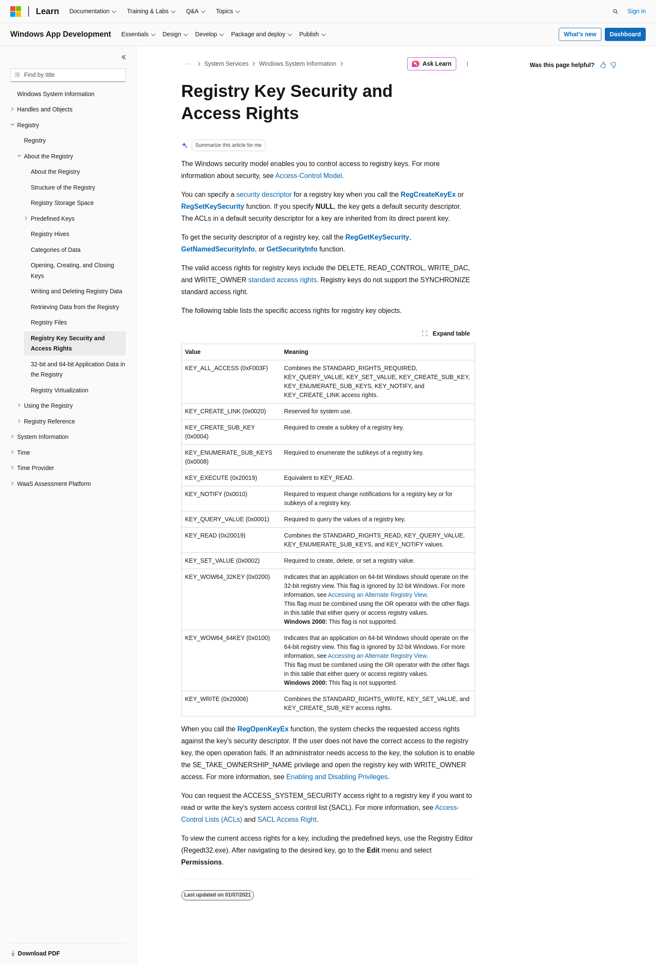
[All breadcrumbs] (188, 64)
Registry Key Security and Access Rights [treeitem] (68, 343)
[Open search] (615, 11)
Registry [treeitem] (35, 140)
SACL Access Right (286, 819)
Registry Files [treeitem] (49, 322)
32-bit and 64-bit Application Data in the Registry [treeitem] (78, 369)
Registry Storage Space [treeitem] (62, 202)
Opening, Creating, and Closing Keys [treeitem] (72, 270)
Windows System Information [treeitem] (55, 94)
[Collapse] (124, 57)
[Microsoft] (15, 11)
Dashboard (625, 34)
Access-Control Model (308, 175)
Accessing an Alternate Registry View (377, 594)
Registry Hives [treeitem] (50, 234)
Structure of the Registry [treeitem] (63, 187)
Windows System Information (297, 63)
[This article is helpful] (603, 65)
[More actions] (467, 64)
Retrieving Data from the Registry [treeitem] (75, 307)
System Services (226, 63)
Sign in (636, 11)
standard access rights (282, 279)
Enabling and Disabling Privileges (337, 776)
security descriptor (264, 194)
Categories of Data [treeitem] (56, 249)
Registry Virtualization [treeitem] (59, 390)
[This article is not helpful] (613, 65)
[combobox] (68, 75)
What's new (580, 34)
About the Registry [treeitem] (55, 171)
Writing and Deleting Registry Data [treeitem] (76, 291)
